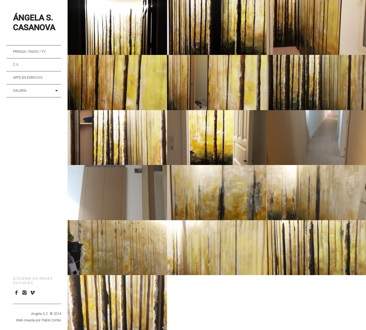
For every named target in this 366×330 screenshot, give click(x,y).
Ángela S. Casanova (34, 22)
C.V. (16, 64)
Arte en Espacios (27, 77)
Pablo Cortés (51, 320)
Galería (19, 90)
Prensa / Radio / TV (29, 52)
